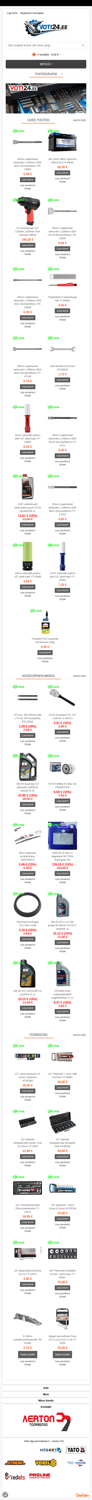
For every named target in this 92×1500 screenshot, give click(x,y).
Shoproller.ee (82, 1495)
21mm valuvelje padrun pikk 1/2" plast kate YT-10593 (27, 438)
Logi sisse (12, 13)
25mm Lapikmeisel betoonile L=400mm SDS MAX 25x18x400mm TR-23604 (27, 302)
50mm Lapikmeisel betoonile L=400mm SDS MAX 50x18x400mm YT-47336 (27, 371)
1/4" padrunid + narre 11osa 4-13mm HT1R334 (62, 1207)
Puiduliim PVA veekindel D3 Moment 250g (45, 640)
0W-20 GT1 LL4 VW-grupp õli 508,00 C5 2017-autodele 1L (62, 925)
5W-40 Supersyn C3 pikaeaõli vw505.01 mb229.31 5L (28, 787)
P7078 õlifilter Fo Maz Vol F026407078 (62, 785)
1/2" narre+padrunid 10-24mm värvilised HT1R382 (28, 1077)
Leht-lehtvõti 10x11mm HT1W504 (62, 368)
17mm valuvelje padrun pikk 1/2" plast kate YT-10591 (62, 576)
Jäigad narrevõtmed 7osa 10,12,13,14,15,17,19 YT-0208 (62, 1339)
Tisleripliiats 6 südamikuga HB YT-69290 (62, 299)
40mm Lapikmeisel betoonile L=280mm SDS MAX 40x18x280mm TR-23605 (27, 164)
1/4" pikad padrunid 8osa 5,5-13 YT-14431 (27, 1272)
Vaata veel (79, 120)
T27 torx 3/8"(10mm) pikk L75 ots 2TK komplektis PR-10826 (28, 718)
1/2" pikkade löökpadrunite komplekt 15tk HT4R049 (62, 1143)
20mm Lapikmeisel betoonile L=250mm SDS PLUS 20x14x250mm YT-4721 (62, 440)
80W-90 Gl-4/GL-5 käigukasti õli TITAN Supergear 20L (62, 856)
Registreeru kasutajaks (32, 13)
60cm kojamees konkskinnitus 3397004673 (27, 856)
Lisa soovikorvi (27, 185)
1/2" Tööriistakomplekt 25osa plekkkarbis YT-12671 (27, 1208)
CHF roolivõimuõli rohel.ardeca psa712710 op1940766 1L (27, 507)
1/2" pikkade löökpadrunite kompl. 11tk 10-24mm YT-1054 (27, 1143)
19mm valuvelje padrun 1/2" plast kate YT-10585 (27, 575)
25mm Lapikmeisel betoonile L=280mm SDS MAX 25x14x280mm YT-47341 (62, 509)
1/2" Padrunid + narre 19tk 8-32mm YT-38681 (62, 1075)
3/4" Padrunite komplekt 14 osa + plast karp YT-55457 (62, 1274)
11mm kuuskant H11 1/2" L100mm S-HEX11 (62, 716)
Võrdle (27, 188)
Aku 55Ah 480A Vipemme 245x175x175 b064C (62, 161)
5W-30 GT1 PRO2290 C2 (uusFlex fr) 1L (27, 992)
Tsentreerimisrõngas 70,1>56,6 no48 (28, 923)
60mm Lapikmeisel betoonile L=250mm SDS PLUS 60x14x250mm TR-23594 (62, 233)
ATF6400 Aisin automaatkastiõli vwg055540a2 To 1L (63, 994)
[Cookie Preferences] (5, 1494)
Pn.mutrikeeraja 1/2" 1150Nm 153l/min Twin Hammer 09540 (27, 231)
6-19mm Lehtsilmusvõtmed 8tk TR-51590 (27, 1339)
